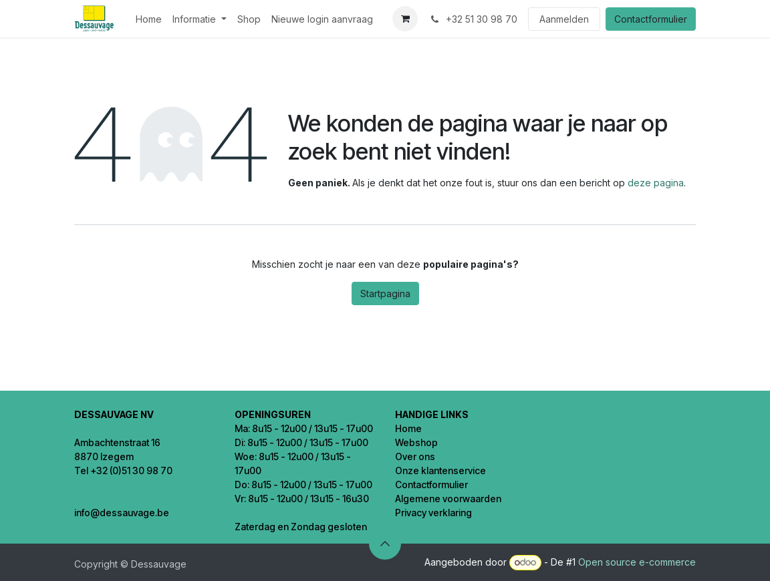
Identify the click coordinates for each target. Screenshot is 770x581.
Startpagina (385, 293)
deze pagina (656, 182)
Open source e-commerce (637, 562)
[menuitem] (148, 19)
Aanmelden (564, 19)
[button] (385, 544)
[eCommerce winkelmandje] (405, 18)
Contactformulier (650, 19)
